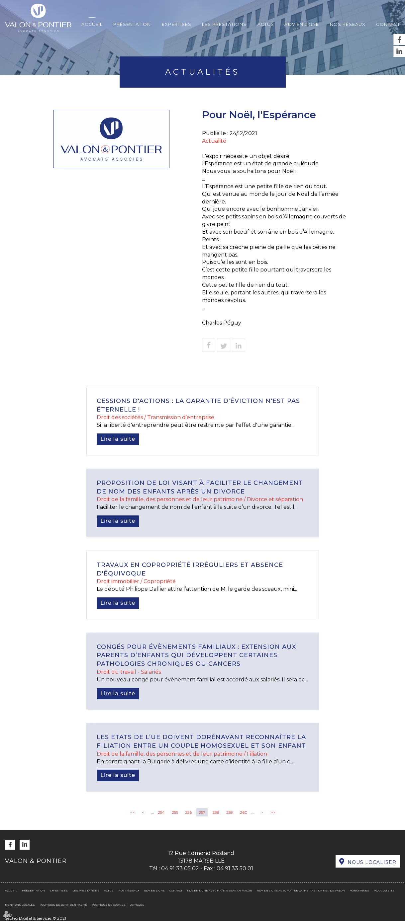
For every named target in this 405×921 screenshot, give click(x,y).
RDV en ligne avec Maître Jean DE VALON (219, 890)
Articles (137, 904)
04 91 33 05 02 (180, 868)
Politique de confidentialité (63, 904)
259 (229, 812)
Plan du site (384, 890)
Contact (388, 24)
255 (175, 812)
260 (244, 812)
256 (188, 812)
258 (215, 812)
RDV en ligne (302, 24)
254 (161, 812)
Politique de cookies (109, 904)
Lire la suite (117, 439)
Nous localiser (372, 862)
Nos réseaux (347, 24)
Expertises (176, 24)
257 (202, 812)
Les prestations (224, 24)
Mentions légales (20, 904)
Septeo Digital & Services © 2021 (35, 918)
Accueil (92, 24)
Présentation (132, 24)
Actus (265, 24)
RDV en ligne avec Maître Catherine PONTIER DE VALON (301, 890)
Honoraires (359, 890)
